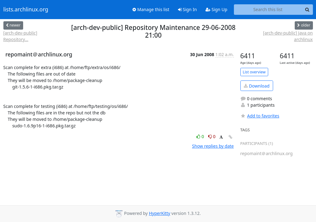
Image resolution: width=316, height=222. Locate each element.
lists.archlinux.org (25, 9)
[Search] (307, 9)
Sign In (187, 9)
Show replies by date (213, 146)
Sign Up (216, 9)
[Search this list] (268, 9)
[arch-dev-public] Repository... (20, 36)
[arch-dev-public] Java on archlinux (288, 36)
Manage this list (150, 9)
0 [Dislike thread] (212, 136)
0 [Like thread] (201, 136)
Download (256, 86)
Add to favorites (259, 116)
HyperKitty (159, 213)
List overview (254, 72)
